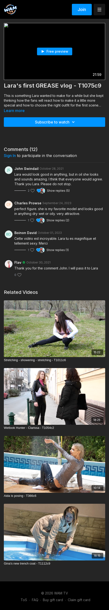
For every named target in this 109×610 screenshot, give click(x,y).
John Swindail (26, 169)
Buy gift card (53, 600)
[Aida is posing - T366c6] (54, 495)
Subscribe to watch (55, 122)
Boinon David (25, 233)
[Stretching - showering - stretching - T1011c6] (54, 360)
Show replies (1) (57, 250)
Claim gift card (79, 600)
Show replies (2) (57, 220)
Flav (17, 262)
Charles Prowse (27, 203)
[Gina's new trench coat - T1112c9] (54, 563)
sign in (10, 155)
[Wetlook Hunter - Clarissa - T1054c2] (54, 427)
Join (82, 9)
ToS (24, 600)
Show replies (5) (58, 190)
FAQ (35, 600)
